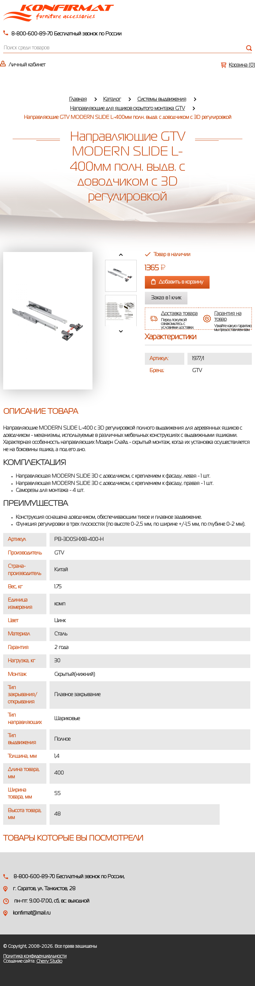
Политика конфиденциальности (35, 956)
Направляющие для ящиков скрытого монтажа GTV (127, 109)
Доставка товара (179, 314)
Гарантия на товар (227, 317)
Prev (121, 255)
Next (121, 331)
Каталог (112, 99)
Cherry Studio (49, 961)
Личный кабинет (27, 65)
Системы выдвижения (161, 99)
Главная (78, 99)
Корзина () (242, 65)
